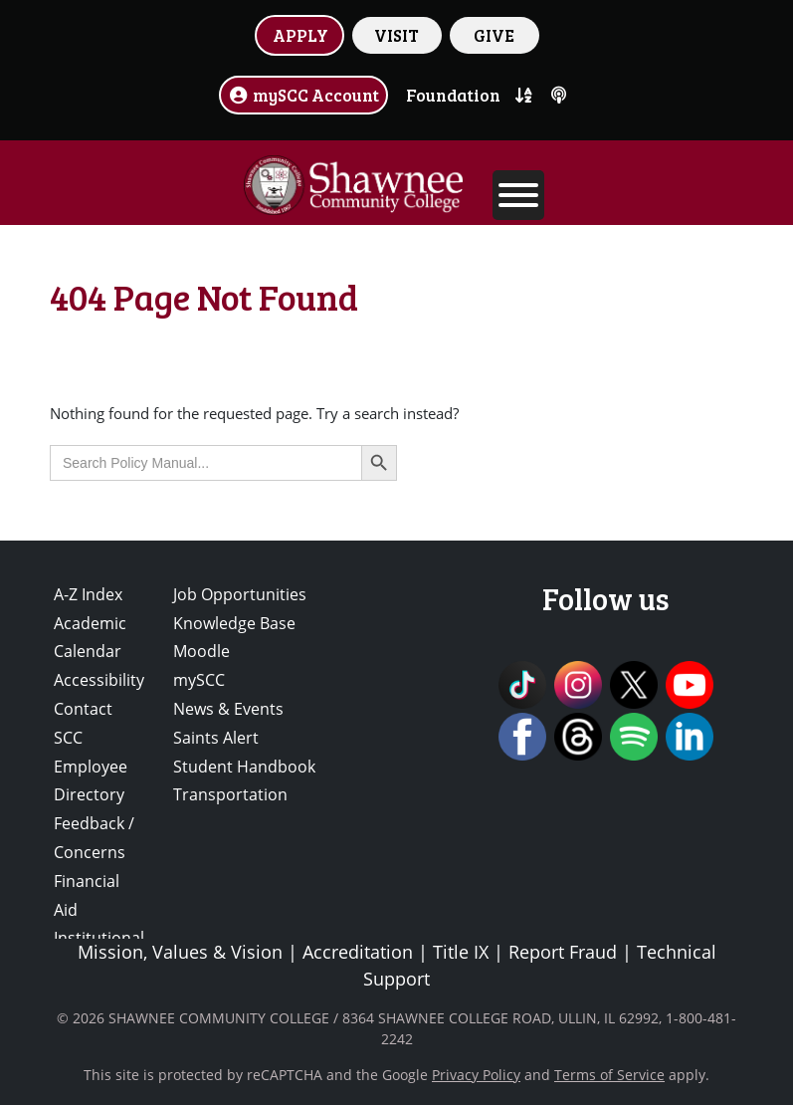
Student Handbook (244, 766)
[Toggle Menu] (518, 195)
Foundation (453, 95)
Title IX (461, 952)
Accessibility (99, 680)
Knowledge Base (234, 623)
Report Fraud (562, 952)
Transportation (230, 794)
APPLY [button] (300, 35)
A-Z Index (88, 594)
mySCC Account (303, 95)
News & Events (228, 709)
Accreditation (357, 952)
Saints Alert (216, 738)
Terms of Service (609, 1074)
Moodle (201, 651)
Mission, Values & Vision (180, 952)
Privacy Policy (476, 1074)
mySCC (199, 680)
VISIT (396, 35)
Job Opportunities (239, 594)
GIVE (494, 35)
